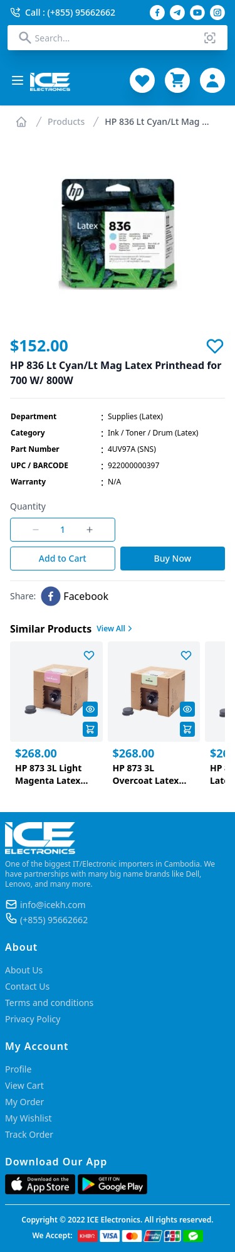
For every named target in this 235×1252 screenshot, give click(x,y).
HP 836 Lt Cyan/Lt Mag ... (157, 121)
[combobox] (118, 37)
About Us (24, 970)
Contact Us (27, 986)
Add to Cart (62, 558)
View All (116, 629)
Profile (18, 1069)
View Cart (24, 1085)
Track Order (29, 1134)
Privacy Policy (32, 1019)
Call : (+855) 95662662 (62, 12)
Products (66, 121)
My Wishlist (28, 1118)
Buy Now (172, 558)
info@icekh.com (53, 905)
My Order (24, 1102)
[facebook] (74, 596)
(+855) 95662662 (54, 920)
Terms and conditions (49, 1003)
